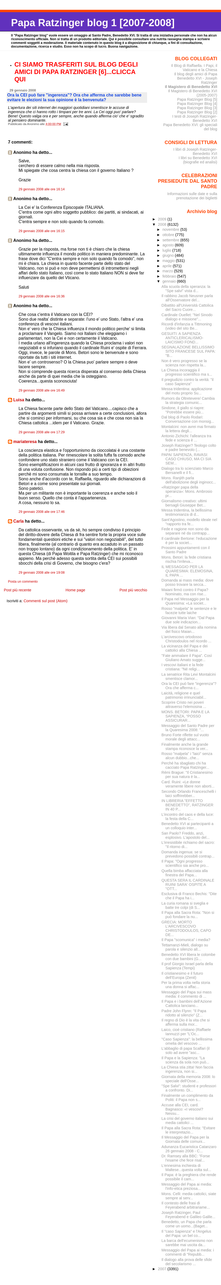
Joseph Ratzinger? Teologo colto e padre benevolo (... (189, 447)
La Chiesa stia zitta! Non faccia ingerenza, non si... (187, 1069)
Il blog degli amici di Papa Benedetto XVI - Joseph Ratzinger (195, 78)
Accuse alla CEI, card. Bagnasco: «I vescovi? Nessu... (182, 1109)
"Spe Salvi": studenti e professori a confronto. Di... (189, 1088)
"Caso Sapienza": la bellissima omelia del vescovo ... (187, 1041)
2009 (162, 219)
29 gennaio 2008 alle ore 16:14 (41, 189)
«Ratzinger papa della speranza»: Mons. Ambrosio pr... (187, 491)
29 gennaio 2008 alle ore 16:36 (41, 296)
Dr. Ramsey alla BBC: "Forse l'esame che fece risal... (186, 1158)
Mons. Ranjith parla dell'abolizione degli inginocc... (189, 480)
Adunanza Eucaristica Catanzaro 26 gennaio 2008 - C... (189, 1149)
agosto (168, 245)
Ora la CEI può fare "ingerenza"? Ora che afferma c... (189, 685)
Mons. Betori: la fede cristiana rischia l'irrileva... (186, 559)
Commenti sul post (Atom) (45, 601)
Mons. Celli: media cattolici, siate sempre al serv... (189, 1196)
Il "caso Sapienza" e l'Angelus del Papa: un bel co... (186, 1233)
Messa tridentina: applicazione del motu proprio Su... (187, 391)
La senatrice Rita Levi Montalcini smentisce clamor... (189, 676)
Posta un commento (23, 581)
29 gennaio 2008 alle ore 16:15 (41, 231)
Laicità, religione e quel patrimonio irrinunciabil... (184, 695)
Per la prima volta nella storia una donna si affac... (186, 984)
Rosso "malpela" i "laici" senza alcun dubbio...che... (187, 756)
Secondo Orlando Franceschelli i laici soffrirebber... (189, 793)
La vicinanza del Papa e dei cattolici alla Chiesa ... (185, 648)
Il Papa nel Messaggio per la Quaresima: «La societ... (185, 601)
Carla (18, 521)
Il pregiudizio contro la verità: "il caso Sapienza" (188, 381)
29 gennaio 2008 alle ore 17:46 (41, 512)
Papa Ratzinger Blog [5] (197, 99)
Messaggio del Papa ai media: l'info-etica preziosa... (187, 1186)
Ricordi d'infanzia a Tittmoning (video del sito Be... (187, 326)
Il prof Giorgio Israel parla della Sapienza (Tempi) (187, 966)
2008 (162, 224)
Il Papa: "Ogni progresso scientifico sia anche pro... (185, 863)
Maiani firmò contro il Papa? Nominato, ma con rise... (185, 592)
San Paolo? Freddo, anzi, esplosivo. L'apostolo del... (186, 835)
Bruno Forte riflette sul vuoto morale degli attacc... (185, 737)
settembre (171, 240)
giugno (168, 255)
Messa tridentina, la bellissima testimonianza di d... (187, 512)
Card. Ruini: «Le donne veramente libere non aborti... (188, 784)
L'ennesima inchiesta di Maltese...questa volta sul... (186, 1167)
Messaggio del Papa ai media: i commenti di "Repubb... (188, 1252)
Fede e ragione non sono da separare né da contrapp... (186, 531)
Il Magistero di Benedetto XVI (191, 87)
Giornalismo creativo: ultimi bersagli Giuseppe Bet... (184, 503)
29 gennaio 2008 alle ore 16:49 (41, 390)
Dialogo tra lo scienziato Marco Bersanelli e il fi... (187, 470)
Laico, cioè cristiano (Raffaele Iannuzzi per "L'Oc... (186, 1032)
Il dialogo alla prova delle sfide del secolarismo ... (187, 1262)
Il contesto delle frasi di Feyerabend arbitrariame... (186, 1205)
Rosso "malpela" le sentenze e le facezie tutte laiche (189, 610)
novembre (171, 229)
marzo (168, 271)
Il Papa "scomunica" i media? (186, 940)
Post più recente (17, 590)
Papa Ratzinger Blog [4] (197, 104)
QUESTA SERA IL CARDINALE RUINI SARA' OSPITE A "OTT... (188, 884)
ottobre (168, 235)
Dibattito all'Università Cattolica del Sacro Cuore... (187, 307)
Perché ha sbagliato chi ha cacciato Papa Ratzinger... (185, 765)
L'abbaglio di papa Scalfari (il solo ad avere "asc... (186, 1050)
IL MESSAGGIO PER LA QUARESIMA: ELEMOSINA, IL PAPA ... (187, 571)
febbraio (169, 276)
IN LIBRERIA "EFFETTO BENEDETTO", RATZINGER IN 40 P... (188, 805)
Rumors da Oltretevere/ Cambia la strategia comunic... (188, 400)
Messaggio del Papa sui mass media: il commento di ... (187, 994)
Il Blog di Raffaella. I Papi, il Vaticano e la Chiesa (194, 67)
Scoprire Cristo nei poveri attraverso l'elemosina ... (184, 704)
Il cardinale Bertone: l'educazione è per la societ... (189, 540)
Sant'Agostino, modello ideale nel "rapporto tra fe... (189, 522)
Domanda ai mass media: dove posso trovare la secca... (188, 582)
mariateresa (25, 441)
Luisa (18, 400)
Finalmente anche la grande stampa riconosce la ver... (185, 746)
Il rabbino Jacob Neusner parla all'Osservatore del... (187, 298)
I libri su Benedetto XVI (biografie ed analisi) (198, 160)
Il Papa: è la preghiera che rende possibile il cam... (189, 1177)
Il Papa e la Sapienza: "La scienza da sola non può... (185, 1060)
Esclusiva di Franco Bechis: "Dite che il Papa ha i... (189, 896)
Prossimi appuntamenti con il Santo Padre (186, 550)
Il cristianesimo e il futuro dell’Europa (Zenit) (182, 975)
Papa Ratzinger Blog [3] (197, 108)
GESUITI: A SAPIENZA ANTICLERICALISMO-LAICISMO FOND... (183, 337)
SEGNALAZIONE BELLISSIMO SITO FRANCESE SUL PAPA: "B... (189, 351)
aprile (167, 266)
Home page (75, 590)
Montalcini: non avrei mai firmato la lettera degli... (189, 429)
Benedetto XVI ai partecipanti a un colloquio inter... (188, 826)
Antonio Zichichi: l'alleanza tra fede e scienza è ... (186, 438)
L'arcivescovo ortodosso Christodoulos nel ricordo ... (186, 639)
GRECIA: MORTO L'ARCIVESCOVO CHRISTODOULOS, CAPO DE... (186, 928)
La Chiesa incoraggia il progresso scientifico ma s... (187, 372)
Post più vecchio (133, 590)
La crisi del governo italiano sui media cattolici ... (187, 1120)
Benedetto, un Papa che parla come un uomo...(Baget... (186, 1224)
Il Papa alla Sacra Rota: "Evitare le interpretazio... (188, 1130)
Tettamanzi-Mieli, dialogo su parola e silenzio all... (185, 947)
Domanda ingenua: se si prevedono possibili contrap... (188, 854)
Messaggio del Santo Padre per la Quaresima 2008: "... (188, 728)
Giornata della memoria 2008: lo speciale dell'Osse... (188, 1079)
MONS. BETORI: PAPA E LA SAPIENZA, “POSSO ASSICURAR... (185, 716)
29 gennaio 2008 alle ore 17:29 (41, 432)
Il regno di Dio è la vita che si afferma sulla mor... (186, 1022)
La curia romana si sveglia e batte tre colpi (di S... (185, 905)
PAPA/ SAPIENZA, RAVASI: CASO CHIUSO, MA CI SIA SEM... (186, 459)
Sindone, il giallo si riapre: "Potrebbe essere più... (183, 410)
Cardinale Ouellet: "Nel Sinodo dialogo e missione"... (187, 317)
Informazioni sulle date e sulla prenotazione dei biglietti (192, 196)
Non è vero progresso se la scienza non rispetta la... (184, 363)
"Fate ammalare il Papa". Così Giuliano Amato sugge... (187, 657)
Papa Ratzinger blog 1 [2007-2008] (93, 22)
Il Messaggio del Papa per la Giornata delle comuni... (185, 1139)
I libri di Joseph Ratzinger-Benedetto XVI (195, 151)
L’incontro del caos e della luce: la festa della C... (188, 816)
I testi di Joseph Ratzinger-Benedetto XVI (194, 118)
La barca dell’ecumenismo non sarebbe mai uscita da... (187, 1242)
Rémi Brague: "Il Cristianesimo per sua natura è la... (187, 774)
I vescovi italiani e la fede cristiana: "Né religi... (183, 667)
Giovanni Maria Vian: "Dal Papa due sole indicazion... (188, 620)
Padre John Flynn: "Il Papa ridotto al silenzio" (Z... (184, 1013)
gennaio (169, 281)
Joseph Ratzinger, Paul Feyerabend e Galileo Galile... (188, 1214)
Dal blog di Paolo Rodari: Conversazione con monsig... (188, 419)
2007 (162, 1269)
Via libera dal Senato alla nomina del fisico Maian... (189, 629)
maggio (169, 261)
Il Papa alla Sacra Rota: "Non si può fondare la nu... (188, 914)
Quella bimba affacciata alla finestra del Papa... (185, 873)
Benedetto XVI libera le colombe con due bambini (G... (188, 956)
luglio (167, 250)
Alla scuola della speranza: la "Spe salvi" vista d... (186, 288)
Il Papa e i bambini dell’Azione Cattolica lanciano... (187, 1003)
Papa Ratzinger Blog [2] (197, 112)
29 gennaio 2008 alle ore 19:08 (41, 572)
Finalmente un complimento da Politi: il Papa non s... (187, 1097)
